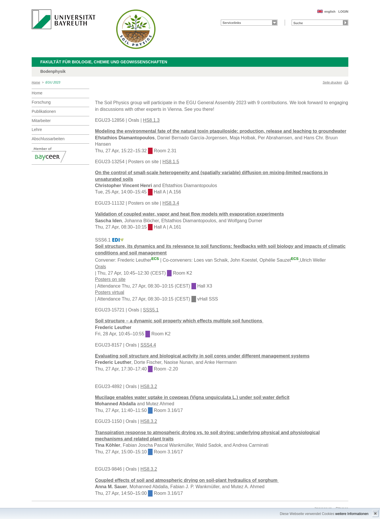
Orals (100, 266)
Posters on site (110, 279)
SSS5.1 (151, 309)
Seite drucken (332, 82)
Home (36, 82)
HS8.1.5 (170, 161)
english (330, 11)
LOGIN (343, 11)
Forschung (41, 102)
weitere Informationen (351, 514)
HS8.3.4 (170, 203)
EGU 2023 (52, 82)
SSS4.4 (148, 345)
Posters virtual (109, 292)
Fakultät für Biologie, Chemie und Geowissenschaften (103, 62)
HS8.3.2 (148, 386)
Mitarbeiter (41, 120)
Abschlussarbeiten (48, 138)
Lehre (37, 129)
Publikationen (44, 111)
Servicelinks (232, 22)
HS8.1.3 (151, 120)
